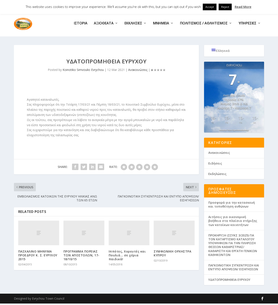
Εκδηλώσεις (217, 175)
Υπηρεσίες (247, 25)
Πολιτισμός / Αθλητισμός (204, 25)
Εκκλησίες (133, 25)
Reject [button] (225, 7)
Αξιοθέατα (104, 25)
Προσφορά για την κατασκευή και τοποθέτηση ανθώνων (231, 206)
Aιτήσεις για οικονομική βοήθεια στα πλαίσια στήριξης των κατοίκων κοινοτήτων (232, 222)
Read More (243, 6)
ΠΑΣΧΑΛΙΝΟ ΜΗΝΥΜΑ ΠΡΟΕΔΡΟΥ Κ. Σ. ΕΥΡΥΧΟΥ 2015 (37, 256)
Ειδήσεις (215, 165)
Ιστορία (80, 25)
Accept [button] (209, 7)
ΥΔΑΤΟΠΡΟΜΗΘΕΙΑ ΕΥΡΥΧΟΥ (229, 281)
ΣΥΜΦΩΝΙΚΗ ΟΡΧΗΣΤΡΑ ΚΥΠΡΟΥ (172, 255)
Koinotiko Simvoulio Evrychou (83, 71)
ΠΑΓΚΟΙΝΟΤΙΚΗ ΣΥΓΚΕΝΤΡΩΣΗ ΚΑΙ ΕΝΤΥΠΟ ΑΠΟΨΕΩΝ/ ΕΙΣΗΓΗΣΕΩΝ (233, 269)
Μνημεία (161, 25)
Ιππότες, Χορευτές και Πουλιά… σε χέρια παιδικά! (127, 256)
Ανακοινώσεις (137, 71)
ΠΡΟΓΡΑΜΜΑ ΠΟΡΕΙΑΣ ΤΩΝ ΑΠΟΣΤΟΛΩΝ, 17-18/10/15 (81, 256)
